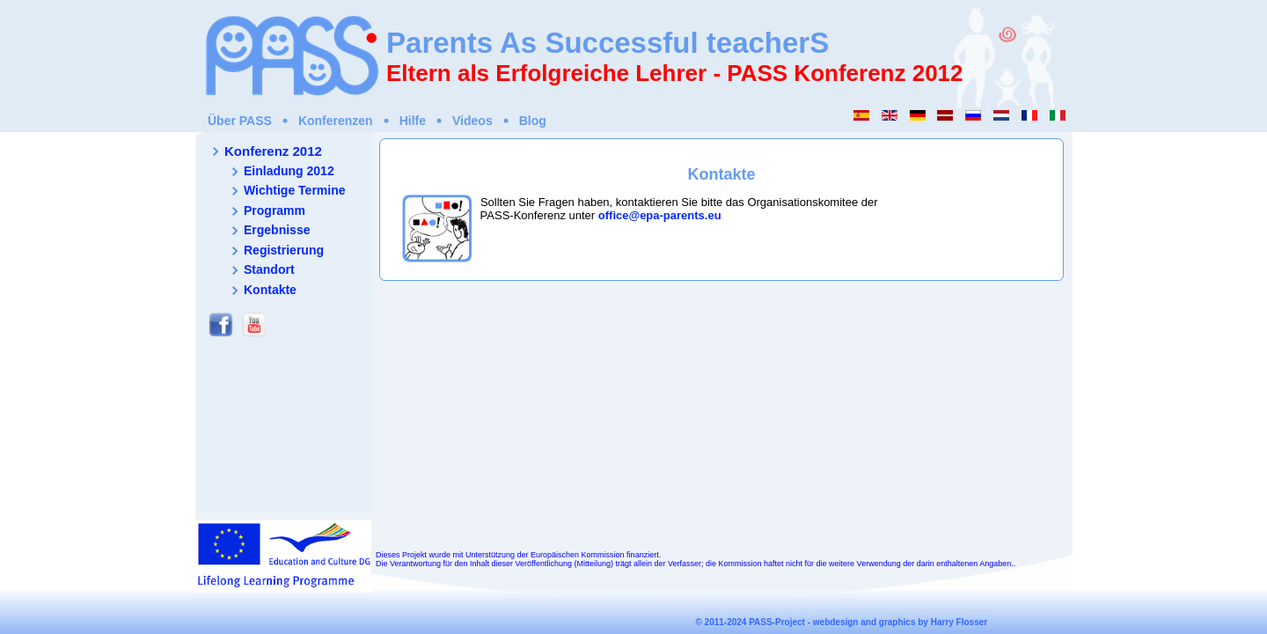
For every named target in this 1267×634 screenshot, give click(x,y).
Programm (274, 210)
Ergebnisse (277, 230)
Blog (532, 121)
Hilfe (412, 121)
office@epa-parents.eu (659, 215)
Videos (472, 121)
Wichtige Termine (295, 190)
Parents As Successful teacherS (607, 42)
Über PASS (240, 121)
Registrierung (284, 250)
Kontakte (270, 290)
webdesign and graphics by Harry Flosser (900, 622)
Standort (269, 269)
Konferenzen (335, 121)
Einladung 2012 (289, 171)
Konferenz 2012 (273, 151)
